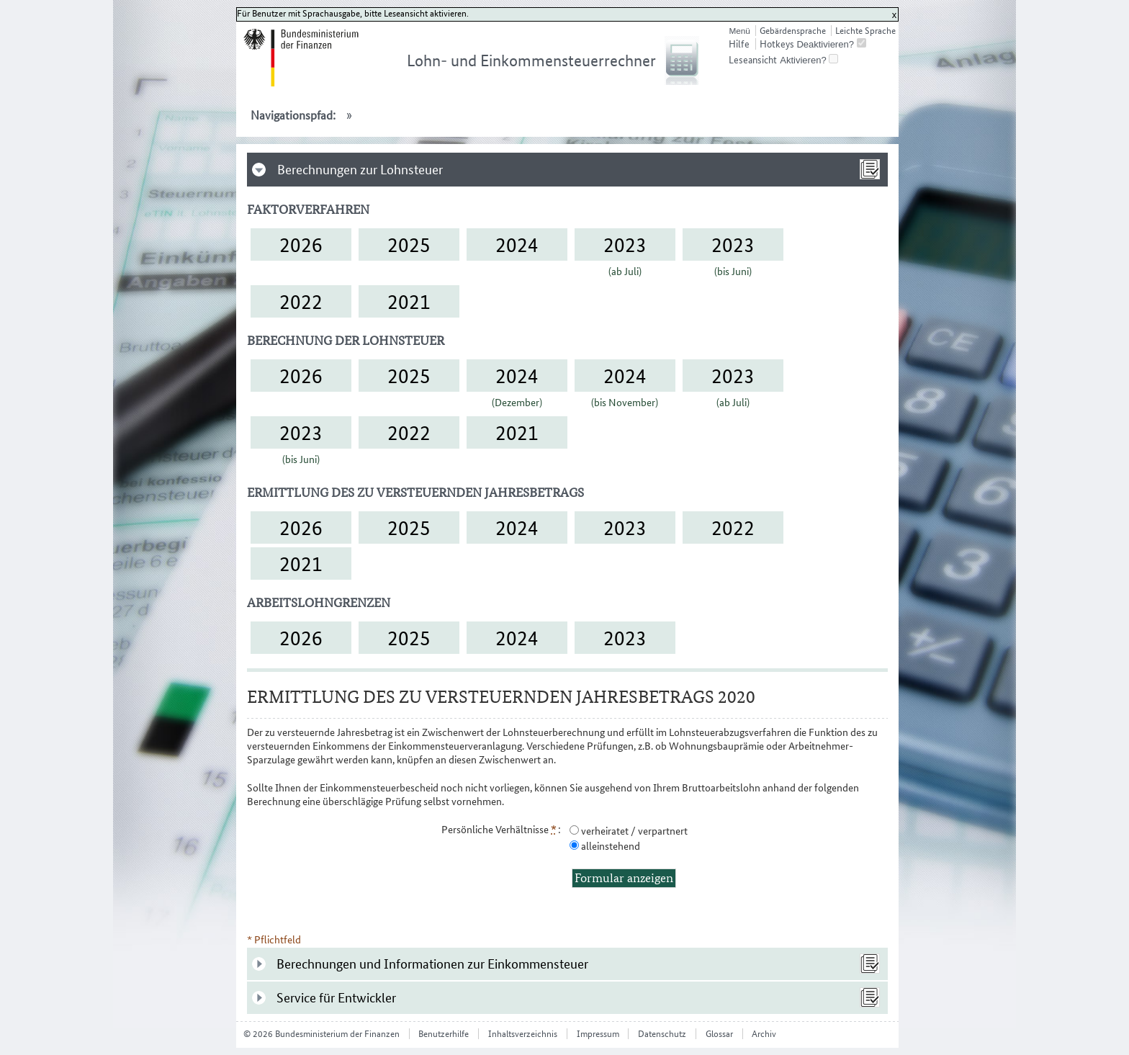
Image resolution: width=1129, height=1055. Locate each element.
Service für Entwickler (336, 997)
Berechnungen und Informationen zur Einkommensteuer (432, 964)
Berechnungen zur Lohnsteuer (360, 169)
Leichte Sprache (865, 30)
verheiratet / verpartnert (633, 831)
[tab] (567, 170)
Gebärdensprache (793, 30)
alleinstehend (609, 846)
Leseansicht (753, 60)
